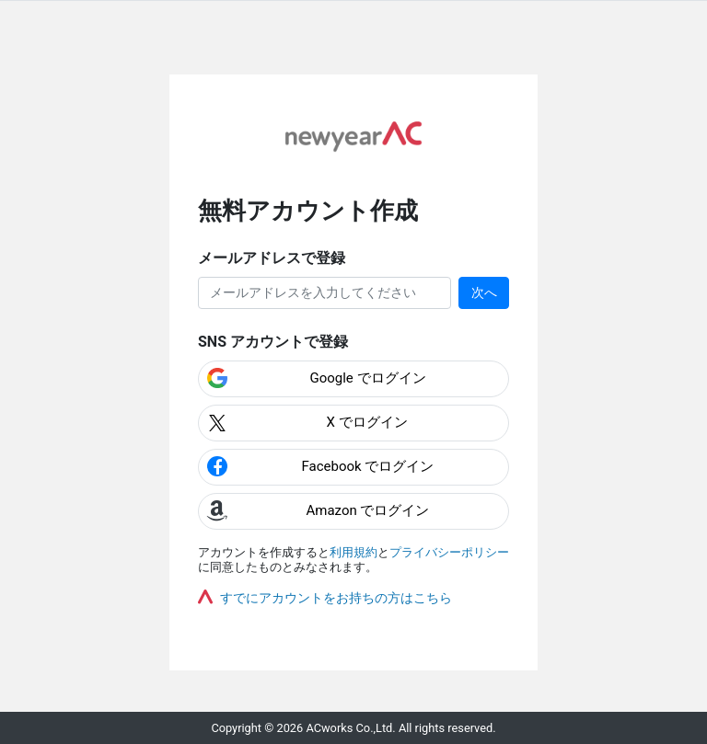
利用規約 (353, 552)
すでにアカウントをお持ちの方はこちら (336, 597)
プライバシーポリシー (449, 552)
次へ (484, 292)
